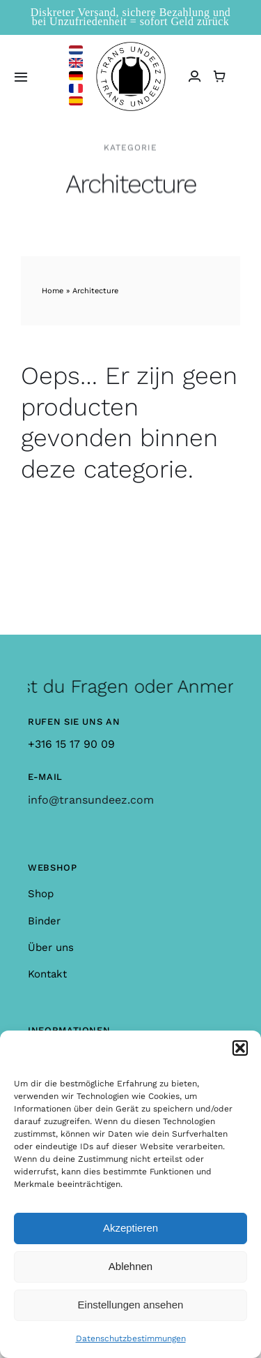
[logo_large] (131, 47)
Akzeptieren (130, 1228)
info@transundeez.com (91, 799)
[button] (240, 1048)
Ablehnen (130, 1266)
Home (52, 290)
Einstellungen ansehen (131, 1305)
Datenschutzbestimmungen (131, 1338)
